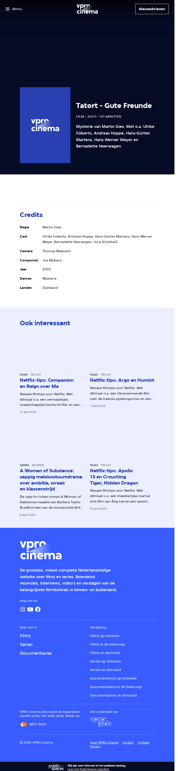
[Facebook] (38, 609)
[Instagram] (23, 609)
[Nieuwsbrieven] (152, 9)
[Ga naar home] (87, 9)
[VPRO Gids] (100, 722)
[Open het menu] (14, 9)
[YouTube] (30, 609)
